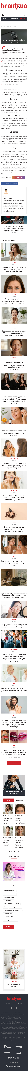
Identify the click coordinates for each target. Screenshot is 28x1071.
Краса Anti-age (14, 458)
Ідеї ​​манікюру (8, 913)
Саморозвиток (8, 900)
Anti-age (14, 262)
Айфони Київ (5, 61)
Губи (14, 745)
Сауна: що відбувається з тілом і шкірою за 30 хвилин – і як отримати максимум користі (14, 595)
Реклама (20, 1003)
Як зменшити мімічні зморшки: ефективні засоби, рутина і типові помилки (14, 301)
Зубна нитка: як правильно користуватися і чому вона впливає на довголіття (14, 497)
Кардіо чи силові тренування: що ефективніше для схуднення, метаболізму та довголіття (14, 657)
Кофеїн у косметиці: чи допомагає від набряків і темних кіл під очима (14, 529)
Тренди (14, 522)
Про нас (8, 1003)
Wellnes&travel (14, 18)
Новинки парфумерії (9, 894)
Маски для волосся (15, 907)
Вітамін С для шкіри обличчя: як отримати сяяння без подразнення (14, 433)
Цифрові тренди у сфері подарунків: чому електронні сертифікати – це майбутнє (14, 228)
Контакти (13, 1003)
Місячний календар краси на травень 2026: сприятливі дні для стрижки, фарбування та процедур (14, 723)
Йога (5, 907)
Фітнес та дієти (14, 649)
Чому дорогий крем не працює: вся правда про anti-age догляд (14, 625)
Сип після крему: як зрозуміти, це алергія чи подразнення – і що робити (14, 563)
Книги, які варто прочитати (14, 985)
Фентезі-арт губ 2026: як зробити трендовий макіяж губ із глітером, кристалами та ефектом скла (14, 753)
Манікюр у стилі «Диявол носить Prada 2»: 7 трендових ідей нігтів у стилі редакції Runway (14, 400)
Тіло (14, 556)
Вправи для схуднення (10, 920)
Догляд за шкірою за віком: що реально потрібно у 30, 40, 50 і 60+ (14, 690)
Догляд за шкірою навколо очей (13, 910)
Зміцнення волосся (9, 890)
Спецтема (14, 981)
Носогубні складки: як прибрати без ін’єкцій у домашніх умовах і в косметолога (14, 366)
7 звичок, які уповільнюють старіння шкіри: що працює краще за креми (14, 465)
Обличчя (14, 490)
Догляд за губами (9, 897)
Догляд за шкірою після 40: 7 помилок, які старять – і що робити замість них (14, 269)
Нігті (14, 392)
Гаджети (22, 18)
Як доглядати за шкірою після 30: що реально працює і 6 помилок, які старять (14, 333)
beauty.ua (14, 6)
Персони (5, 18)
